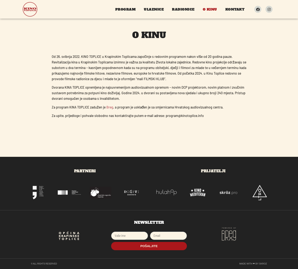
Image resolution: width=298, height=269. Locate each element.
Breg (109, 107)
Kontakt (235, 9)
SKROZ (263, 263)
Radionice (183, 9)
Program (125, 9)
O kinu (210, 9)
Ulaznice (154, 9)
